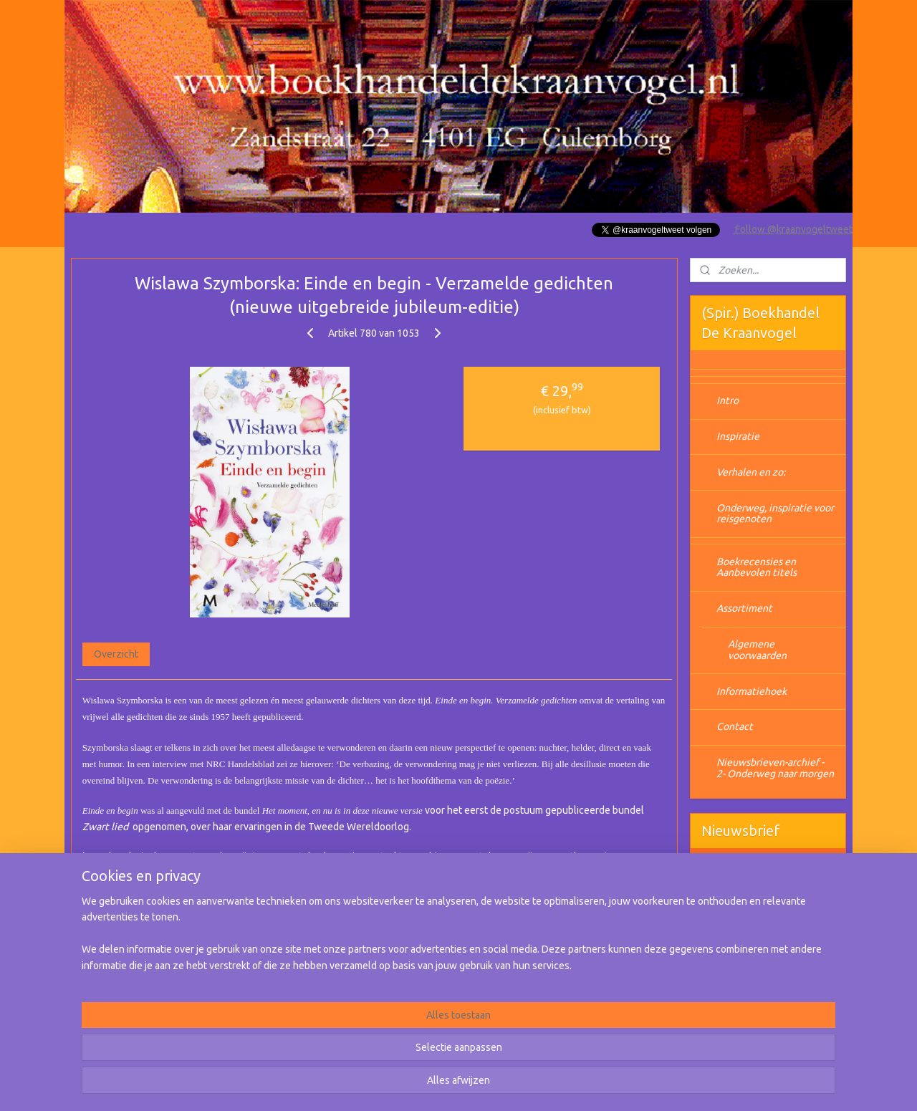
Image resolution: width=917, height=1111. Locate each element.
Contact (734, 726)
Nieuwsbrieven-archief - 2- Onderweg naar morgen (775, 767)
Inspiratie (737, 436)
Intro (727, 400)
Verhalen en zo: (750, 472)
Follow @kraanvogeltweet (793, 229)
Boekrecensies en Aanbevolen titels (756, 567)
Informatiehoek (751, 691)
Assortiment (744, 608)
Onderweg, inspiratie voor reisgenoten (775, 513)
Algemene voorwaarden (757, 649)
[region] (363, 1054)
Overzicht (116, 654)
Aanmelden (738, 921)
